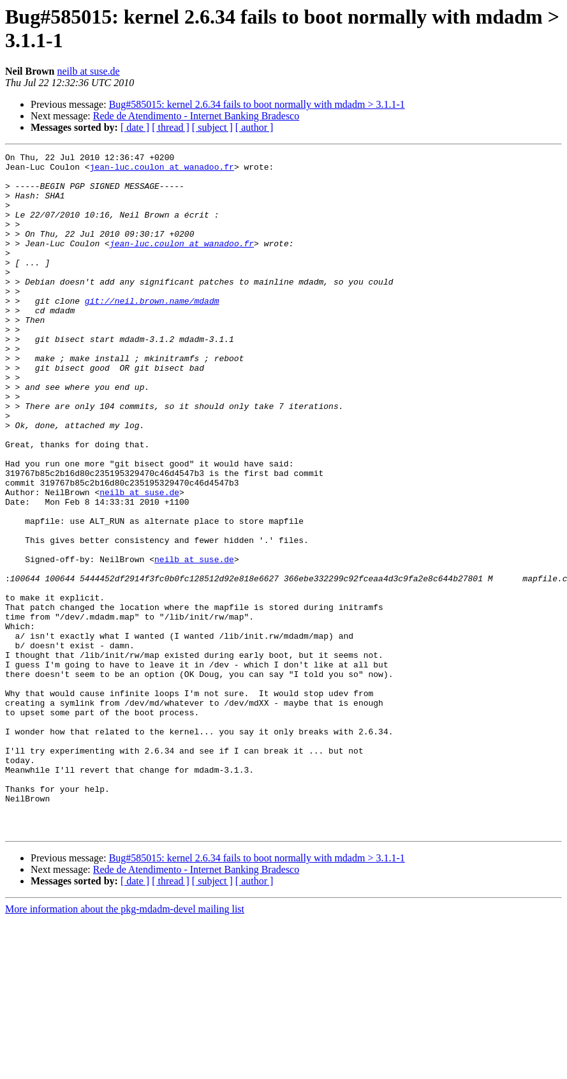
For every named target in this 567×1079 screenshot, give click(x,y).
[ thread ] (170, 127)
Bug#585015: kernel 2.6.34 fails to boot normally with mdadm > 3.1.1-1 (257, 104)
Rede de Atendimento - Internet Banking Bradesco (196, 115)
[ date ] (135, 127)
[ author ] (254, 127)
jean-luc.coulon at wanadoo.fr (162, 170)
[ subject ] (212, 127)
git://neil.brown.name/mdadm (152, 331)
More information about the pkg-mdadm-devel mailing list (124, 1044)
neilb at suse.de (88, 71)
